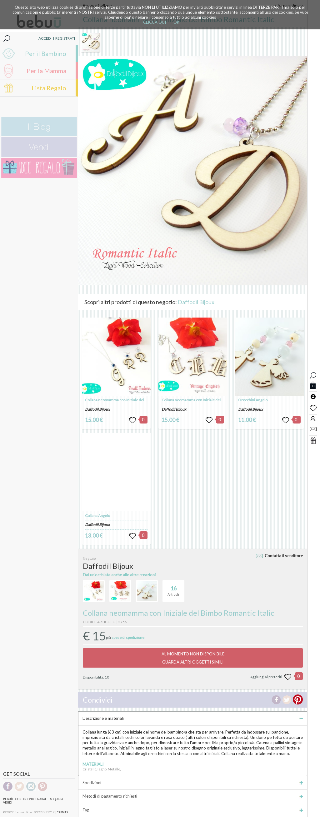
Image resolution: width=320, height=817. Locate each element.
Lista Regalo (49, 88)
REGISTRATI (65, 38)
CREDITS (62, 812)
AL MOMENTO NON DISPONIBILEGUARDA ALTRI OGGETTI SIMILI (193, 657)
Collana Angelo (97, 515)
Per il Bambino (45, 53)
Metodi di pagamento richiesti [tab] (192, 796)
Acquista (56, 799)
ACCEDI (45, 38)
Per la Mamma (46, 70)
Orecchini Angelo (253, 400)
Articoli (173, 588)
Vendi (7, 802)
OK (176, 22)
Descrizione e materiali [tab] (192, 718)
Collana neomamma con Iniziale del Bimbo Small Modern (132, 400)
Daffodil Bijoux (196, 301)
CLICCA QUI (154, 22)
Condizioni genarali (31, 799)
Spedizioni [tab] (192, 782)
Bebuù (8, 799)
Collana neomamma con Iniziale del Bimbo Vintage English (210, 400)
